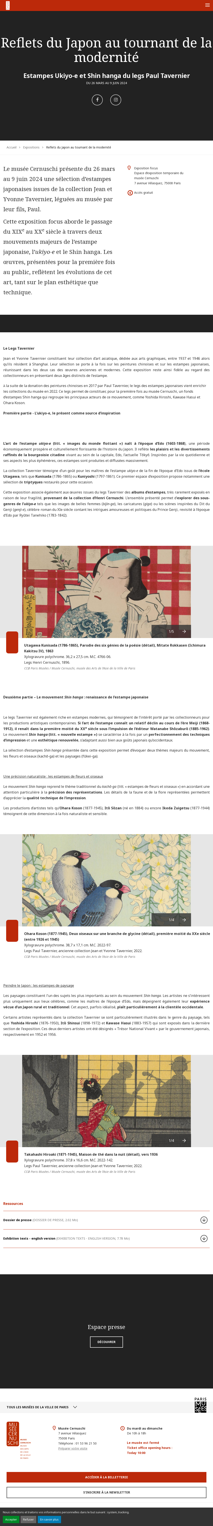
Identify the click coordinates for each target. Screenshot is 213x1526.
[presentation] (184, 631)
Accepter (11, 1519)
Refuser (28, 1519)
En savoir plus (49, 1519)
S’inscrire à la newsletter (106, 1492)
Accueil (11, 147)
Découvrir (106, 1342)
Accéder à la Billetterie (106, 1477)
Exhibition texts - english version (66, 1238)
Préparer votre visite (72, 1448)
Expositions (31, 147)
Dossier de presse (40, 1220)
